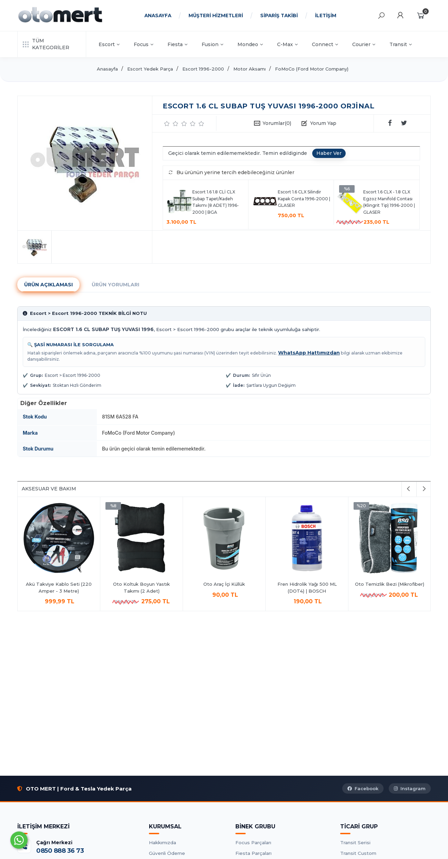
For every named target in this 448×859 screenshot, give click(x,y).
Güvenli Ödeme (167, 853)
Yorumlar (277, 123)
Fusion (212, 44)
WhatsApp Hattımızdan (309, 353)
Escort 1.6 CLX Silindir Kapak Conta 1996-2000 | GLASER (304, 198)
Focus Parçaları (253, 842)
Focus (143, 44)
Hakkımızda (162, 842)
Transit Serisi (355, 842)
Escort (109, 44)
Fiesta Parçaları (253, 853)
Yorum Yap (323, 123)
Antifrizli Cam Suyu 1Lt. (133, 584)
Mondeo (250, 44)
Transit (400, 44)
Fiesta (177, 44)
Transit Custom (358, 853)
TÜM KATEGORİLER (46, 44)
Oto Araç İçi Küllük (381, 584)
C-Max (287, 44)
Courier (363, 44)
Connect (325, 44)
